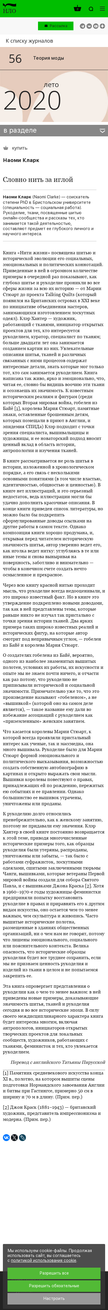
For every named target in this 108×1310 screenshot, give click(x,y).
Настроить (54, 1298)
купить (15, 148)
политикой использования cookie (43, 1260)
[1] (17, 408)
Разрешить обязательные (54, 1285)
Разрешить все (54, 1273)
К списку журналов (29, 40)
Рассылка (58, 26)
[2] (88, 886)
